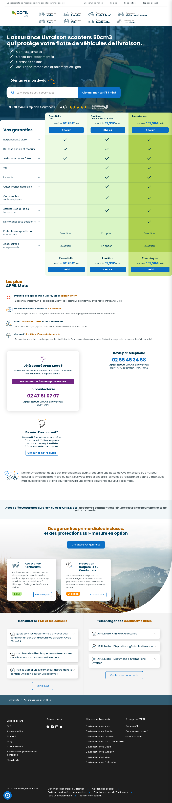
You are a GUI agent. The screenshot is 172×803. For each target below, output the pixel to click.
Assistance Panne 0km (33, 565)
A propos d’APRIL (135, 719)
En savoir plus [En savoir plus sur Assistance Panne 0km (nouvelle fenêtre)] (42, 594)
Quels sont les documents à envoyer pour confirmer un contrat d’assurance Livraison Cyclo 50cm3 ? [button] (42, 637)
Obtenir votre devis (98, 719)
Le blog (113, 3)
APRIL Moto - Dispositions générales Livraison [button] (127, 646)
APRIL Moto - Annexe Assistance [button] (127, 633)
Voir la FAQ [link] (42, 686)
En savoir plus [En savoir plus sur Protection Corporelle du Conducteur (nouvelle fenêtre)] (97, 594)
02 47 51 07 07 (43, 396)
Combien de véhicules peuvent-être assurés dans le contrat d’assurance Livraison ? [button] (42, 655)
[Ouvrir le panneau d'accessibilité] (7, 795)
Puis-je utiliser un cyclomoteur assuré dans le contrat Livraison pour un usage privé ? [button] (42, 672)
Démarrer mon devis (28, 80)
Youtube (61, 726)
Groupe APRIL (132, 726)
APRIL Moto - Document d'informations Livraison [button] (124, 661)
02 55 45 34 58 (129, 360)
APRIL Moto (14, 700)
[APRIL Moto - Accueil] (20, 11)
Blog (9, 741)
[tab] (42, 637)
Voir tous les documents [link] (124, 675)
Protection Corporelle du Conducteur (88, 567)
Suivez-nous (54, 719)
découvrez (120, 509)
